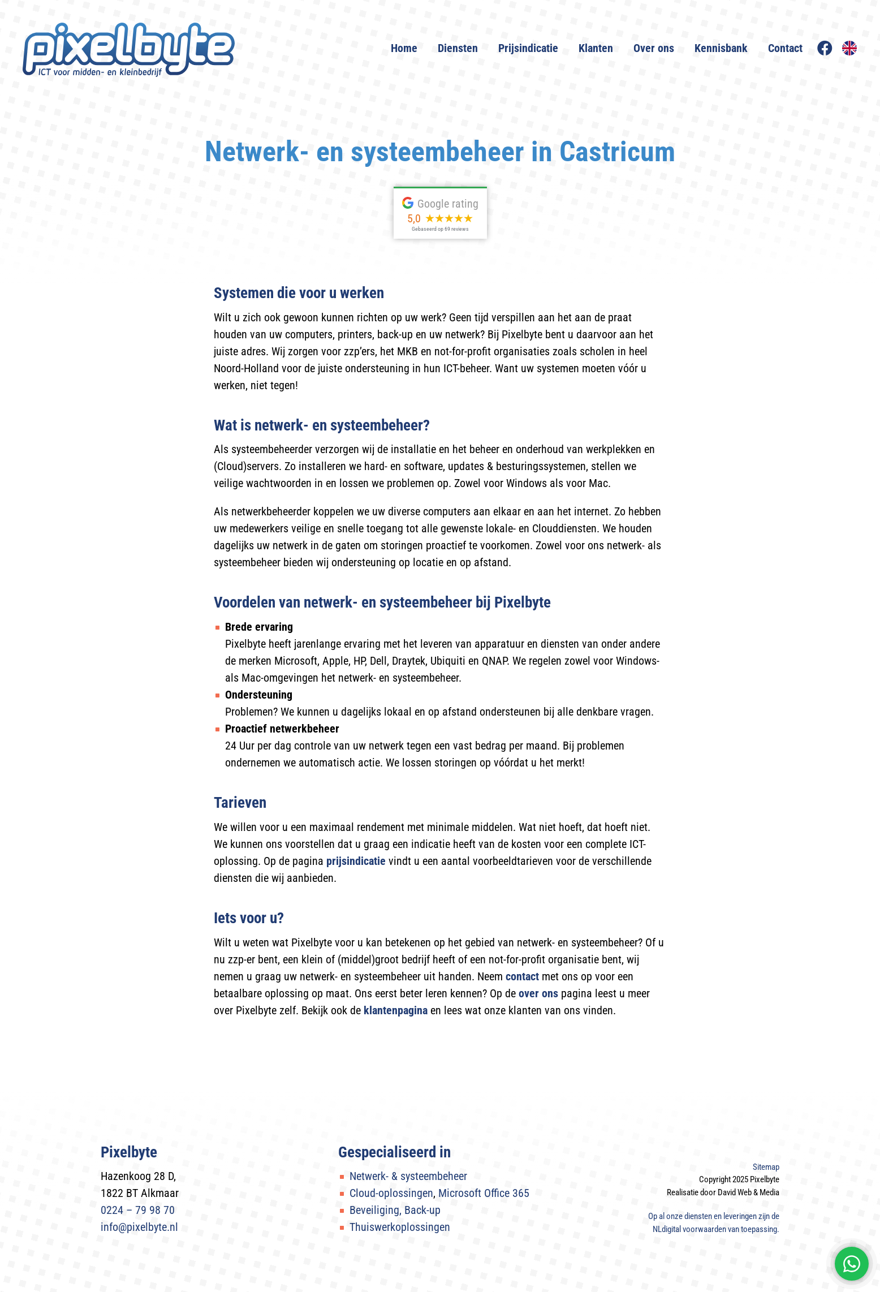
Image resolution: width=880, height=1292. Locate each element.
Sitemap (766, 1167)
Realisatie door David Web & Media (723, 1192)
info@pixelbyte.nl (139, 1227)
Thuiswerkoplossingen (400, 1227)
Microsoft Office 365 (483, 1193)
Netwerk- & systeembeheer (408, 1176)
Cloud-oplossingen (391, 1193)
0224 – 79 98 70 (138, 1210)
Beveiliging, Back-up (395, 1210)
